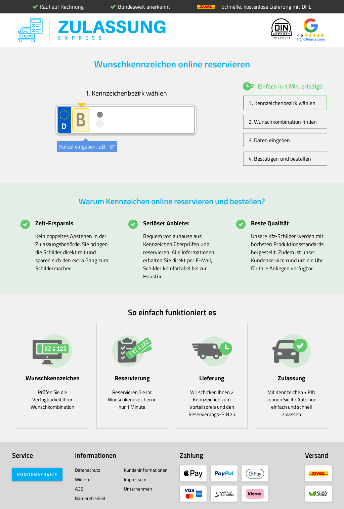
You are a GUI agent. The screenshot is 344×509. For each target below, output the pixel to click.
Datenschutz (87, 469)
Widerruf (83, 479)
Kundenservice (37, 474)
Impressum (135, 479)
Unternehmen (138, 488)
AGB (79, 488)
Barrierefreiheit (90, 498)
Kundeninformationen (146, 469)
